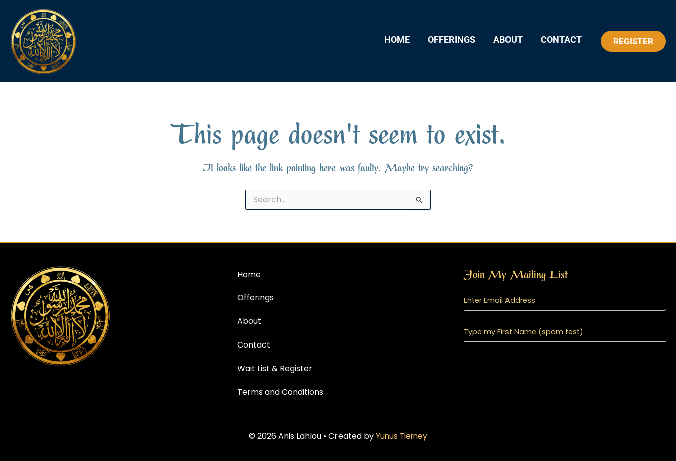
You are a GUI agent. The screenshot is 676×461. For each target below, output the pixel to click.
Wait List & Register (274, 368)
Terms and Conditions (280, 392)
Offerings (451, 39)
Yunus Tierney (401, 436)
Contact (561, 39)
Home (397, 39)
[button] (633, 41)
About (508, 39)
